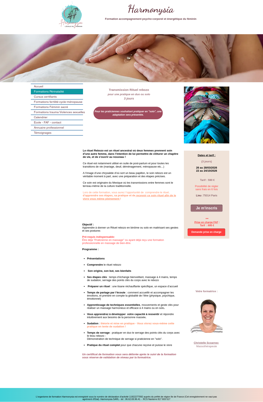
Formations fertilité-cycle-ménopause (58, 101)
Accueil (38, 86)
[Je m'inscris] (207, 208)
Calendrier (40, 117)
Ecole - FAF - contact (47, 122)
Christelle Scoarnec (206, 342)
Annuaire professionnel (49, 127)
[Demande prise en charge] (206, 232)
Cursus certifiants (45, 96)
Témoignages (42, 132)
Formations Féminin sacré (51, 107)
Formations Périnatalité (49, 91)
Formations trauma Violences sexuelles (58, 112)
